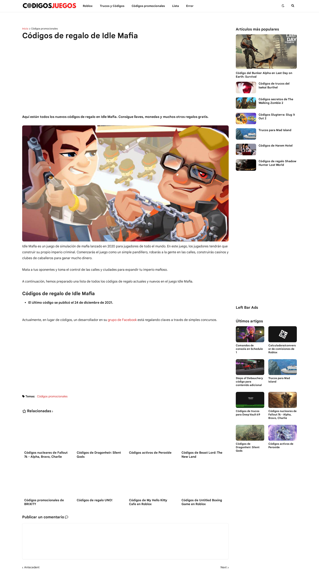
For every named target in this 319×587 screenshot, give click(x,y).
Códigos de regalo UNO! (95, 500)
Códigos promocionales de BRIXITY (44, 502)
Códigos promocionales (44, 28)
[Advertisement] (125, 75)
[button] (283, 6)
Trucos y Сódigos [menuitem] (112, 6)
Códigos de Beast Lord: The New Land (201, 455)
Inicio (25, 28)
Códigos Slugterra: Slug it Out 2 (277, 116)
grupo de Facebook (122, 320)
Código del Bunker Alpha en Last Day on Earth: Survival (264, 74)
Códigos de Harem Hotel (276, 145)
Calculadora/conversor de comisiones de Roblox (282, 349)
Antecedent (31, 567)
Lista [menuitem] (175, 6)
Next (224, 567)
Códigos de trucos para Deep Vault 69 (248, 413)
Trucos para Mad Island (275, 130)
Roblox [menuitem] (88, 6)
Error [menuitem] (189, 6)
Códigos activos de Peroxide (150, 452)
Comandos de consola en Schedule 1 (249, 349)
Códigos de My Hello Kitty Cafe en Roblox (148, 502)
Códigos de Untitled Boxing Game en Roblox (201, 502)
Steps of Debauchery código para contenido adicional (249, 382)
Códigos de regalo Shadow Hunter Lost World (277, 163)
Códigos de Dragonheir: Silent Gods (99, 455)
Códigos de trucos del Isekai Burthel (274, 85)
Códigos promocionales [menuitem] (148, 6)
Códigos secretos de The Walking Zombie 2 (276, 101)
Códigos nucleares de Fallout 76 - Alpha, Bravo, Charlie (46, 455)
